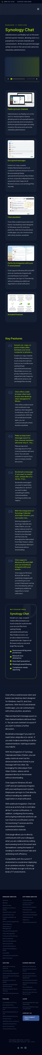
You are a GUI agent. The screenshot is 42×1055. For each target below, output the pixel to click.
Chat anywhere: (14, 217)
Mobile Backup (7, 924)
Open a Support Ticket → (29, 1018)
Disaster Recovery (8, 914)
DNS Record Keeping (29, 966)
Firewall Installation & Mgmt (9, 918)
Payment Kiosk (27, 909)
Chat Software (27, 900)
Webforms (26, 919)
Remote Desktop (8, 938)
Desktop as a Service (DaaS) (9, 908)
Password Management (10, 931)
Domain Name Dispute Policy (30, 970)
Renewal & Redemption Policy (30, 983)
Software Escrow (28, 917)
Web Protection (8, 958)
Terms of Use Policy (9, 1026)
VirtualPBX (6, 953)
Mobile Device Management (7, 927)
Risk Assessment (8, 943)
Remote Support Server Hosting (10, 990)
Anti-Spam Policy (8, 1005)
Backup (5, 902)
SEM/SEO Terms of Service (11, 1021)
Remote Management (9, 941)
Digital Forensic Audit (9, 912)
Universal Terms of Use (29, 989)
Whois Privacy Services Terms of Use (30, 993)
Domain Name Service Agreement (29, 976)
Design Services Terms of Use (10, 1008)
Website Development (30, 922)
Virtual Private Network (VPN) (10, 949)
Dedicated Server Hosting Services (11, 976)
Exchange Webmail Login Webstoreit (30, 1003)
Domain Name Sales (29, 973)
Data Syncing (7, 905)
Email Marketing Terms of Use (10, 1012)
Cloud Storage (7, 971)
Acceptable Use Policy (10, 1002)
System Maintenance (9, 946)
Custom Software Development (28, 903)
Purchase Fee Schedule (30, 980)
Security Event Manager (30, 914)
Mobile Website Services (10, 1016)
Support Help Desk (24, 1)
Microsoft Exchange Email (11, 921)
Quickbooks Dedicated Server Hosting (10, 985)
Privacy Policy (7, 1018)
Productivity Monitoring (10, 936)
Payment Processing (29, 912)
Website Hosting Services (11, 993)
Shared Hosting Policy (10, 1023)
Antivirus (5, 900)
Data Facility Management (11, 973)
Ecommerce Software (29, 907)
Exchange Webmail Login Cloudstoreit (30, 1007)
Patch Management (9, 933)
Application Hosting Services (9, 967)
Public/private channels (18, 109)
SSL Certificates (27, 987)
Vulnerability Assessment (10, 955)
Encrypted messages (17, 160)
